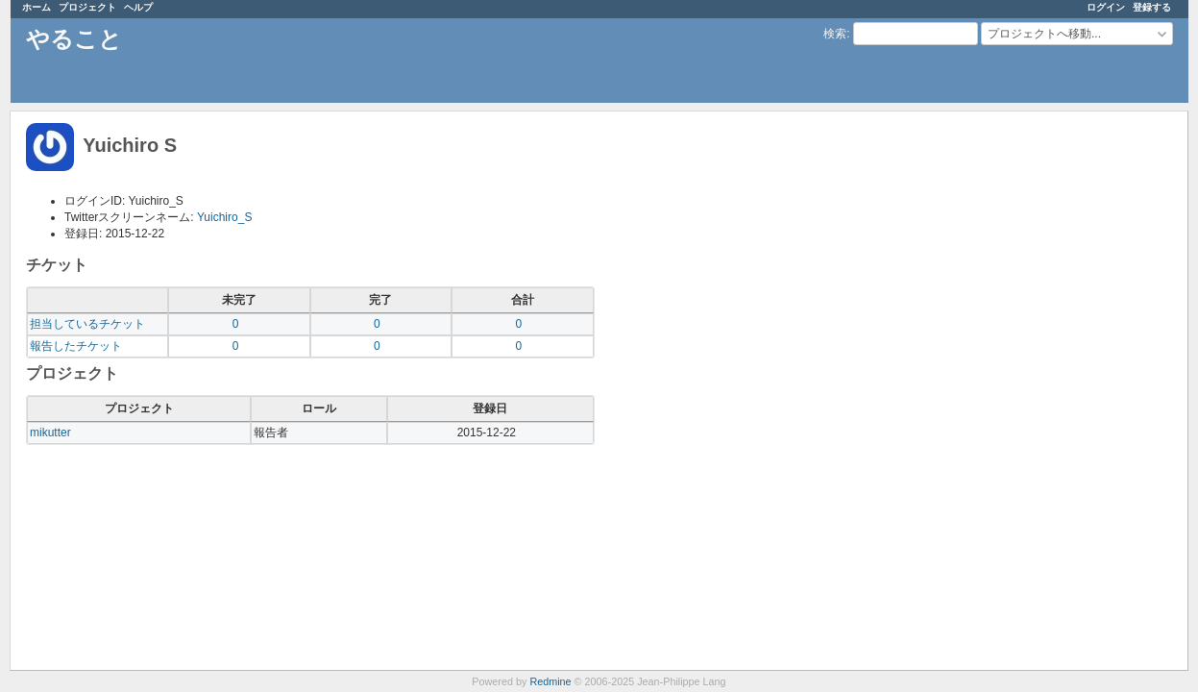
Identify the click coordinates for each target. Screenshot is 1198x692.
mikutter (50, 432)
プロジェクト (87, 7)
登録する (1152, 7)
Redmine (550, 681)
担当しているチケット (87, 324)
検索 (834, 33)
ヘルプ (138, 7)
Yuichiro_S (224, 217)
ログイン (1106, 7)
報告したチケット (76, 346)
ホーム (36, 7)
